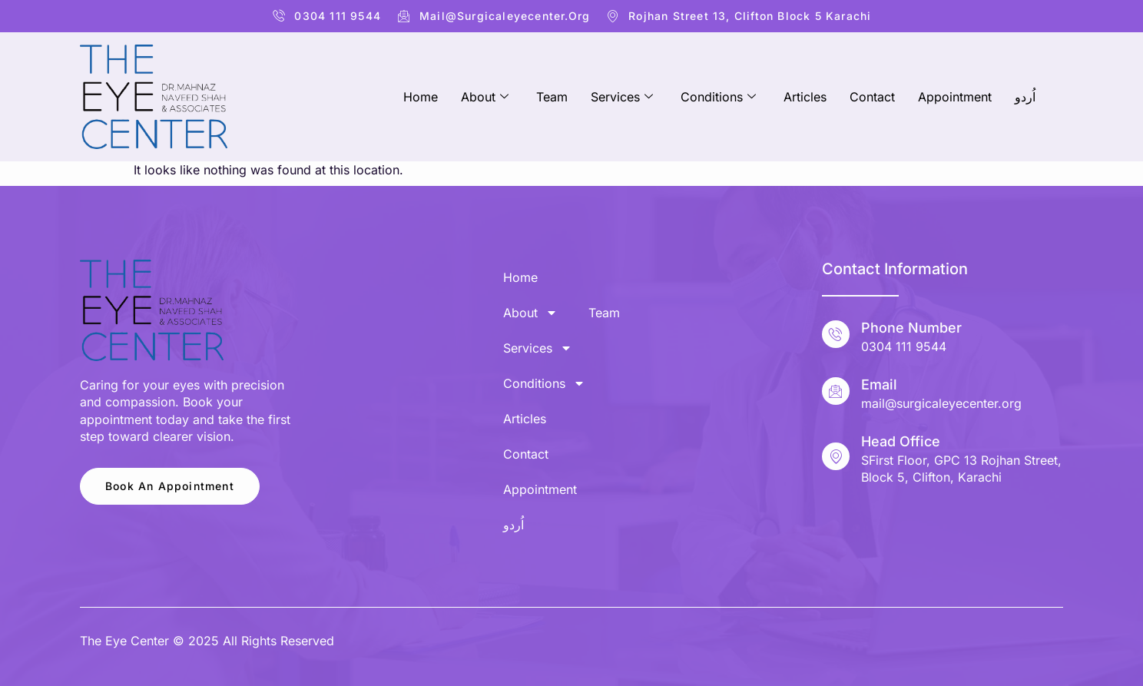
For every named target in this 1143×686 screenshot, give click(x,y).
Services (622, 96)
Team (552, 96)
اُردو (1025, 96)
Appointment (955, 96)
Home (420, 96)
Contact (872, 96)
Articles (805, 96)
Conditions (718, 96)
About (485, 96)
